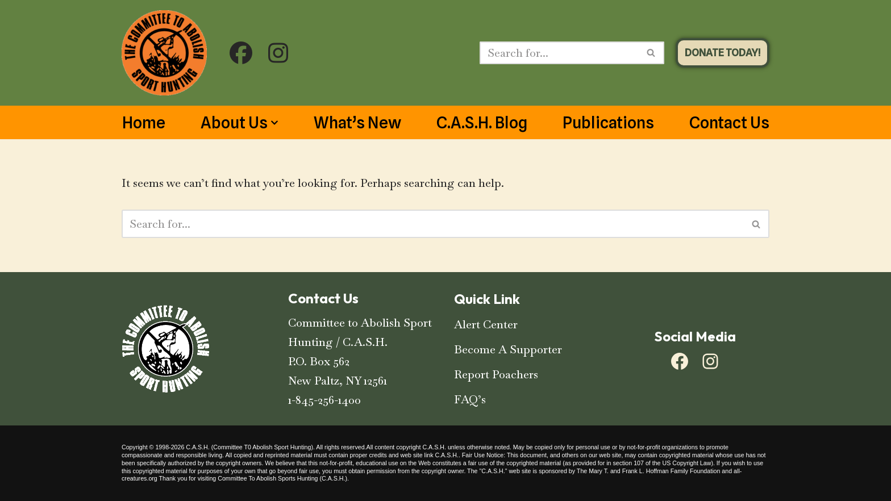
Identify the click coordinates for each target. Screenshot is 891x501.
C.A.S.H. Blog (481, 122)
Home (143, 122)
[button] (274, 123)
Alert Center (486, 324)
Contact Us (729, 122)
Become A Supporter (508, 349)
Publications (608, 122)
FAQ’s (470, 399)
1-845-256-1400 (324, 400)
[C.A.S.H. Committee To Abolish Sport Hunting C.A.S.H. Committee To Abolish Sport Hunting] (164, 52)
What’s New (357, 122)
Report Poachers (496, 374)
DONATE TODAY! (722, 53)
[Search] (559, 52)
